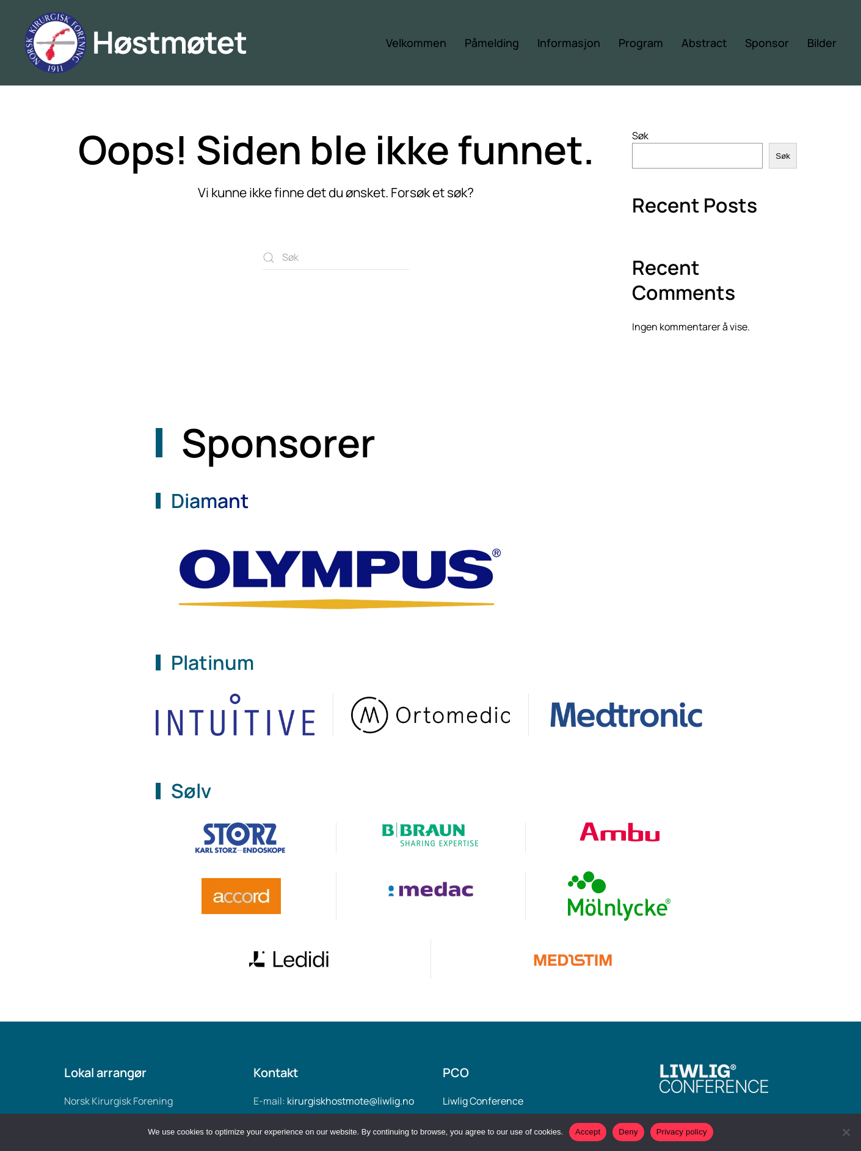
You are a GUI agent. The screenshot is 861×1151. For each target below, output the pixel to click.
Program (641, 42)
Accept (587, 1131)
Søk (640, 135)
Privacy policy (681, 1131)
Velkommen (416, 42)
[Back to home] (148, 42)
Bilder (822, 42)
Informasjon (568, 42)
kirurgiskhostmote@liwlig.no (350, 1101)
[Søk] (336, 257)
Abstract (704, 42)
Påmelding (492, 42)
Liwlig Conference (483, 1101)
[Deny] (846, 1132)
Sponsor (767, 42)
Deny (628, 1131)
